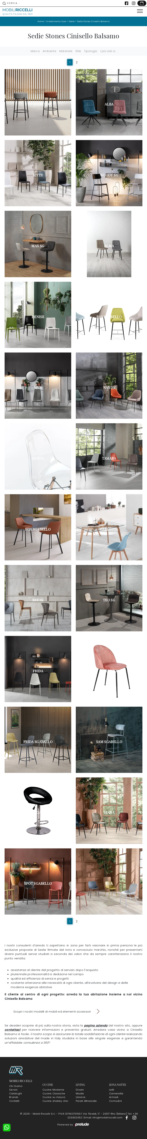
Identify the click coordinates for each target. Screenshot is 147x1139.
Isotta (38, 458)
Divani (80, 1090)
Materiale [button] (65, 51)
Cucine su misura (53, 1097)
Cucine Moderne (53, 1090)
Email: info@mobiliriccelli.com (103, 1117)
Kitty (38, 175)
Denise (38, 317)
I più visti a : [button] (108, 51)
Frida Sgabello (37, 742)
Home (41, 21)
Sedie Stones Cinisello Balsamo (93, 21)
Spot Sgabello (38, 883)
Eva (109, 883)
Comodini (115, 1101)
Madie (80, 1093)
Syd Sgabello (38, 104)
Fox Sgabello (38, 529)
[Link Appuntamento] (141, 3)
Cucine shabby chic (55, 1101)
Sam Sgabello (109, 742)
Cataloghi (15, 1093)
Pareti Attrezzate (86, 1101)
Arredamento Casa (56, 21)
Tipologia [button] (90, 51)
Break (38, 600)
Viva (38, 387)
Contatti (14, 1101)
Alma (109, 246)
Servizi (13, 1090)
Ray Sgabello (109, 317)
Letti (111, 1090)
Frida (38, 671)
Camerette (116, 1093)
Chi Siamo (15, 1086)
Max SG (37, 246)
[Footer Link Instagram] (134, 1117)
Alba (109, 104)
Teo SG (109, 600)
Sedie (72, 21)
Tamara (109, 458)
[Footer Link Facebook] (127, 1117)
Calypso (109, 671)
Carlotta (109, 529)
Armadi (113, 1097)
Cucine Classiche (53, 1093)
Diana (109, 812)
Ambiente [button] (49, 51)
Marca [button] (35, 51)
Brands (13, 1097)
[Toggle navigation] (140, 11)
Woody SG (109, 175)
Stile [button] (78, 51)
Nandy (109, 387)
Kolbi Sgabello (37, 812)
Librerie (80, 1097)
